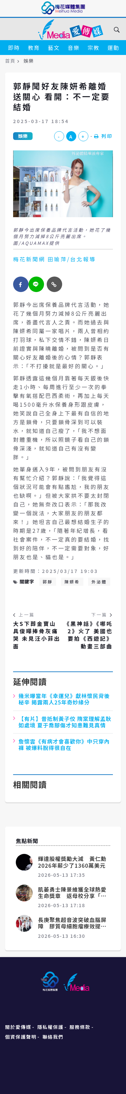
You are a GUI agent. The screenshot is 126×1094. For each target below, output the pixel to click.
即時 (14, 48)
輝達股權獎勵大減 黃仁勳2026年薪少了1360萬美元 (72, 862)
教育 (34, 48)
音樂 (74, 48)
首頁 (10, 60)
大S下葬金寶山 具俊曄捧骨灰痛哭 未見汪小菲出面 (36, 635)
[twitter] (36, 284)
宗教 (93, 48)
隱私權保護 (50, 1027)
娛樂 (23, 136)
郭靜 (48, 581)
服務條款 (80, 1027)
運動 (113, 48)
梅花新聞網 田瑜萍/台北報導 (54, 259)
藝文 (53, 48)
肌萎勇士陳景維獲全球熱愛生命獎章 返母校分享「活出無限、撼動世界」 (72, 895)
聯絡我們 (53, 1036)
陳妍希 (72, 581)
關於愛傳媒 (18, 1027)
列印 (103, 136)
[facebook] (21, 284)
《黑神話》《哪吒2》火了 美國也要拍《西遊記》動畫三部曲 (88, 635)
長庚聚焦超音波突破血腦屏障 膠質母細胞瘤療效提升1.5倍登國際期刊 (72, 926)
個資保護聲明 (21, 1036)
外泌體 (99, 581)
